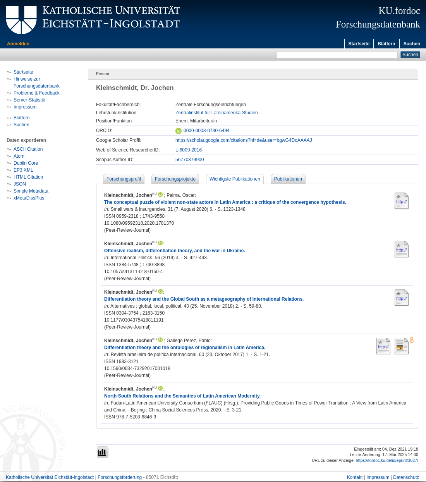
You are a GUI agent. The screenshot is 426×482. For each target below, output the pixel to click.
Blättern (386, 43)
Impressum (25, 108)
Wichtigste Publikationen (235, 180)
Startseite (359, 43)
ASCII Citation (28, 150)
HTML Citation (28, 178)
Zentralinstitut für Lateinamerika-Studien (216, 114)
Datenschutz (406, 478)
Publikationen (288, 180)
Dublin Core (26, 164)
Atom (19, 157)
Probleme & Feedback (37, 94)
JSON (20, 185)
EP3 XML (23, 171)
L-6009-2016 (188, 151)
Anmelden (18, 43)
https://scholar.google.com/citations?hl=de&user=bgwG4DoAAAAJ (243, 141)
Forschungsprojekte (175, 180)
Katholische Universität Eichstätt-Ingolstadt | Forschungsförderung (74, 478)
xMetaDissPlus (29, 199)
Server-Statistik (29, 101)
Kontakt (355, 478)
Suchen (412, 43)
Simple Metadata (31, 192)
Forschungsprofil (123, 180)
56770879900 (189, 161)
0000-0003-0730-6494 (202, 131)
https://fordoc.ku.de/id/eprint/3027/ (387, 461)
